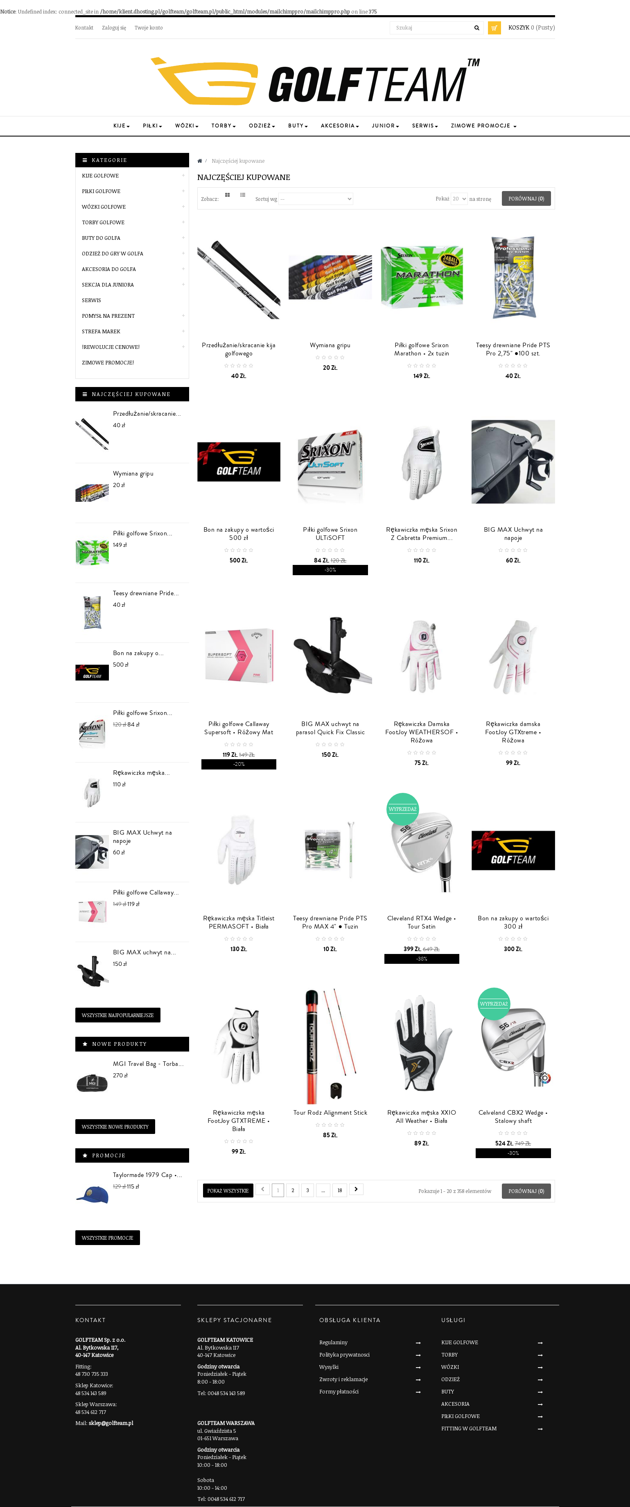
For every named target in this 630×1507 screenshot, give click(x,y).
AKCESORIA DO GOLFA (109, 269)
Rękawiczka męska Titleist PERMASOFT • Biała (239, 922)
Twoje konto (149, 27)
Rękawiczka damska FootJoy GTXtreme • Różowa (513, 732)
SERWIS (91, 300)
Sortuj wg (266, 198)
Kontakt (84, 27)
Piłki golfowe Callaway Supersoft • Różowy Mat (238, 728)
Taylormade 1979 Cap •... (148, 1175)
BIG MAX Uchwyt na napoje (142, 837)
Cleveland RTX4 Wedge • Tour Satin (421, 922)
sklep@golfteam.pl (111, 1423)
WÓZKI (450, 1366)
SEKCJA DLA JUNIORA (108, 284)
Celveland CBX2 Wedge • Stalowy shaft (513, 1117)
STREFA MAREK (101, 331)
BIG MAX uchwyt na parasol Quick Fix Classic (330, 728)
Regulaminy (333, 1342)
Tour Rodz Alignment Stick (331, 1113)
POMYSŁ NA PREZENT (108, 315)
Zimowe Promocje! (108, 362)
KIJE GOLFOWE (100, 175)
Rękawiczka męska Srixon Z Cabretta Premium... (421, 534)
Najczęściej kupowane (131, 394)
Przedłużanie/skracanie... (147, 414)
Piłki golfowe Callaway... (146, 892)
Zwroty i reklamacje (343, 1379)
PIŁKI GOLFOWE (101, 191)
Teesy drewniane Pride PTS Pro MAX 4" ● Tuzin (330, 922)
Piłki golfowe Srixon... (143, 533)
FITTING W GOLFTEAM (469, 1428)
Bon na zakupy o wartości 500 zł (238, 534)
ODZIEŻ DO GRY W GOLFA (112, 253)
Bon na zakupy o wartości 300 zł (513, 922)
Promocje (109, 1155)
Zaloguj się (114, 27)
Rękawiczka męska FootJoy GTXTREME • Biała (239, 1121)
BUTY (447, 1391)
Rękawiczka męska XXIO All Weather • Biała (421, 1117)
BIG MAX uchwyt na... (144, 952)
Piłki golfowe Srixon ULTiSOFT (330, 534)
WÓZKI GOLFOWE (104, 206)
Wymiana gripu (133, 473)
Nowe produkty (119, 1043)
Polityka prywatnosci (344, 1354)
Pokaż (442, 198)
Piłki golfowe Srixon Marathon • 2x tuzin (421, 349)
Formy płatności (339, 1391)
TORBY (449, 1354)
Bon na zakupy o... (138, 653)
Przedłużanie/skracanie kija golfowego (238, 349)
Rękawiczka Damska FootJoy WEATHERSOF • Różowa (421, 732)
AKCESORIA (455, 1403)
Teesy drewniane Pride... (146, 593)
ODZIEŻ (450, 1379)
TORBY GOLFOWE (103, 222)
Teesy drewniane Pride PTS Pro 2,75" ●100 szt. (513, 349)
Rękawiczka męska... (141, 773)
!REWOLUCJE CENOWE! (111, 347)
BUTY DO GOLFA (101, 237)
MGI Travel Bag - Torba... (148, 1064)
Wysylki (329, 1366)
